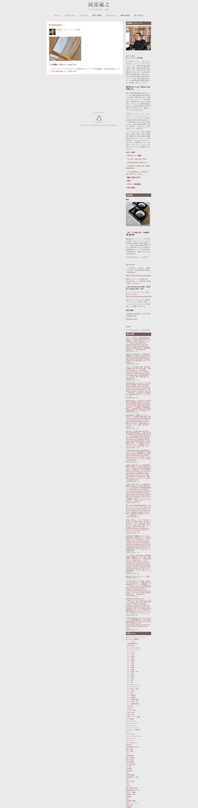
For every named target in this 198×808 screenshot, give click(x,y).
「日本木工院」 (131, 645)
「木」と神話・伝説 (132, 671)
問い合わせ (138, 15)
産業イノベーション (132, 803)
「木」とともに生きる (133, 648)
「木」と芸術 (130, 678)
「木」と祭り (130, 673)
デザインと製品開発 (133, 184)
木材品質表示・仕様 (132, 777)
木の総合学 (129, 770)
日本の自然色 (130, 762)
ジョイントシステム (132, 727)
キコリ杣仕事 (130, 719)
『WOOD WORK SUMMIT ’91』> (137, 163)
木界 (127, 779)
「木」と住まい (131, 652)
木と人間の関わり (131, 764)
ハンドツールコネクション (134, 736)
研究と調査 (96, 15)
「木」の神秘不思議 (132, 699)
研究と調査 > (131, 188)
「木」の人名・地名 (132, 689)
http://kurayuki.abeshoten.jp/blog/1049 (139, 296)
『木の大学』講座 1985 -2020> (136, 159)
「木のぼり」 (130, 708)
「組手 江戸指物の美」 (134, 232)
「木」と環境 (130, 667)
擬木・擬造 (129, 760)
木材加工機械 (130, 775)
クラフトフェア (131, 721)
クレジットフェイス (132, 723)
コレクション (111, 15)
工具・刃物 (129, 751)
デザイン (128, 732)
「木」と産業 (130, 669)
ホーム (57, 15)
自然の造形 (129, 805)
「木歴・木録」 (131, 712)
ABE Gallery (125, 15)
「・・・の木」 (131, 641)
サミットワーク (131, 725)
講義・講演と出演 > (133, 177)
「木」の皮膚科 (131, 697)
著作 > (129, 181)
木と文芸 (128, 766)
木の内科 (128, 768)
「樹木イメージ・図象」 (133, 717)
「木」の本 (129, 693)
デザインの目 (130, 734)
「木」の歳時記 (131, 695)
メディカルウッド (131, 742)
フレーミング (130, 740)
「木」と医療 (130, 658)
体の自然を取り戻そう (133, 747)
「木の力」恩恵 (131, 710)
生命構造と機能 (131, 801)
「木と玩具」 (130, 706)
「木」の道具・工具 (132, 701)
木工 (127, 773)
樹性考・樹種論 (131, 792)
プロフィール (70, 15)
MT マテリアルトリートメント (135, 637)
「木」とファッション (133, 650)
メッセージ (83, 15)
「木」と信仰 (130, 654)
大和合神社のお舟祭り (133, 314)
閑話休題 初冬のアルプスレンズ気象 (138, 576)
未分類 (128, 785)
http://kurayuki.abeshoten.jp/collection (138, 276)
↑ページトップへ (99, 112)
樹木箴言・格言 (131, 794)
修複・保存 (129, 749)
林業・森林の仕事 (131, 788)
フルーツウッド (131, 738)
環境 (127, 798)
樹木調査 (128, 796)
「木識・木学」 (131, 714)
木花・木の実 (130, 781)
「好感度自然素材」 (132, 643)
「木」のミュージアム (133, 686)
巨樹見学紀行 (130, 755)
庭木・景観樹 (130, 757)
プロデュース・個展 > (134, 156)
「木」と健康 (130, 656)
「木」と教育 (130, 665)
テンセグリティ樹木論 (133, 729)
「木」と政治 (130, 663)
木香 (127, 783)
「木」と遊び (130, 680)
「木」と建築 (130, 661)
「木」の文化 (130, 691)
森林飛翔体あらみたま (133, 790)
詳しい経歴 (131, 152)
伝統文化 (128, 745)
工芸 (127, 753)
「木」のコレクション (133, 684)
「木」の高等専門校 (132, 704)
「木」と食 (129, 682)
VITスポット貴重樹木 (132, 639)
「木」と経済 (130, 676)
